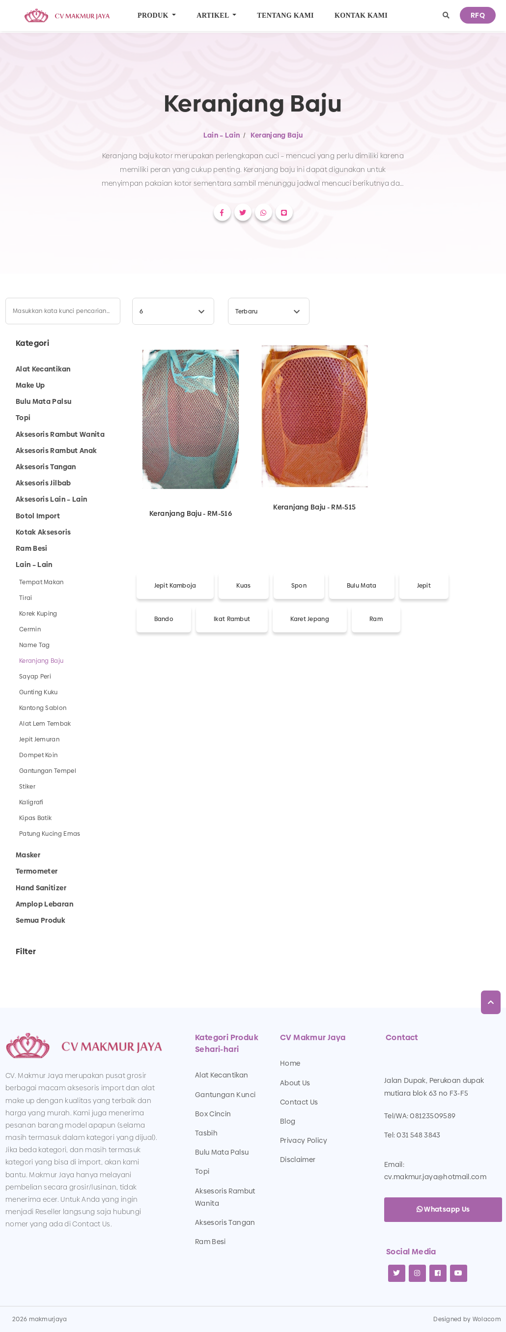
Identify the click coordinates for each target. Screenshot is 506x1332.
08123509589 (432, 1116)
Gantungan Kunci (225, 1095)
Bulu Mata (362, 586)
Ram (376, 619)
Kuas (243, 586)
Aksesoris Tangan (225, 1222)
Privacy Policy (303, 1140)
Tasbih (206, 1133)
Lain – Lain (221, 135)
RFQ (478, 15)
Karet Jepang (309, 619)
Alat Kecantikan (221, 1075)
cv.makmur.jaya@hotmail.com (435, 1177)
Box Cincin (213, 1114)
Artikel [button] (214, 15)
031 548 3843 (418, 1135)
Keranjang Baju (277, 135)
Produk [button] (154, 15)
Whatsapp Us (443, 1209)
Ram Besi (210, 1242)
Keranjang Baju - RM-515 (314, 506)
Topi (202, 1171)
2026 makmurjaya (39, 1319)
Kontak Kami (361, 15)
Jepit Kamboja (175, 586)
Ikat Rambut (232, 619)
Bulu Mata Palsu (222, 1152)
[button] (446, 15)
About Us (295, 1083)
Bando (164, 619)
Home (290, 1063)
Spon (299, 586)
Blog (287, 1121)
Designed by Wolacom (467, 1319)
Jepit (424, 586)
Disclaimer (298, 1159)
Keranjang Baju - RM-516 (190, 513)
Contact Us (299, 1102)
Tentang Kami (285, 15)
